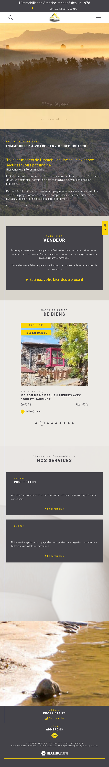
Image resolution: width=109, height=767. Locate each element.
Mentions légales (48, 746)
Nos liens (69, 746)
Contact (104, 228)
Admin (61, 746)
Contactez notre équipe (63, 9)
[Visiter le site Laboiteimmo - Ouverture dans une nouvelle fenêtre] (54, 757)
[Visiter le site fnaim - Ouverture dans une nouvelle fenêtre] (54, 735)
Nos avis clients (54, 119)
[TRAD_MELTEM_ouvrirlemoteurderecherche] (10, 17)
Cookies (94, 746)
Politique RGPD (82, 746)
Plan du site (33, 746)
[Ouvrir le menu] (98, 17)
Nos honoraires (18, 746)
